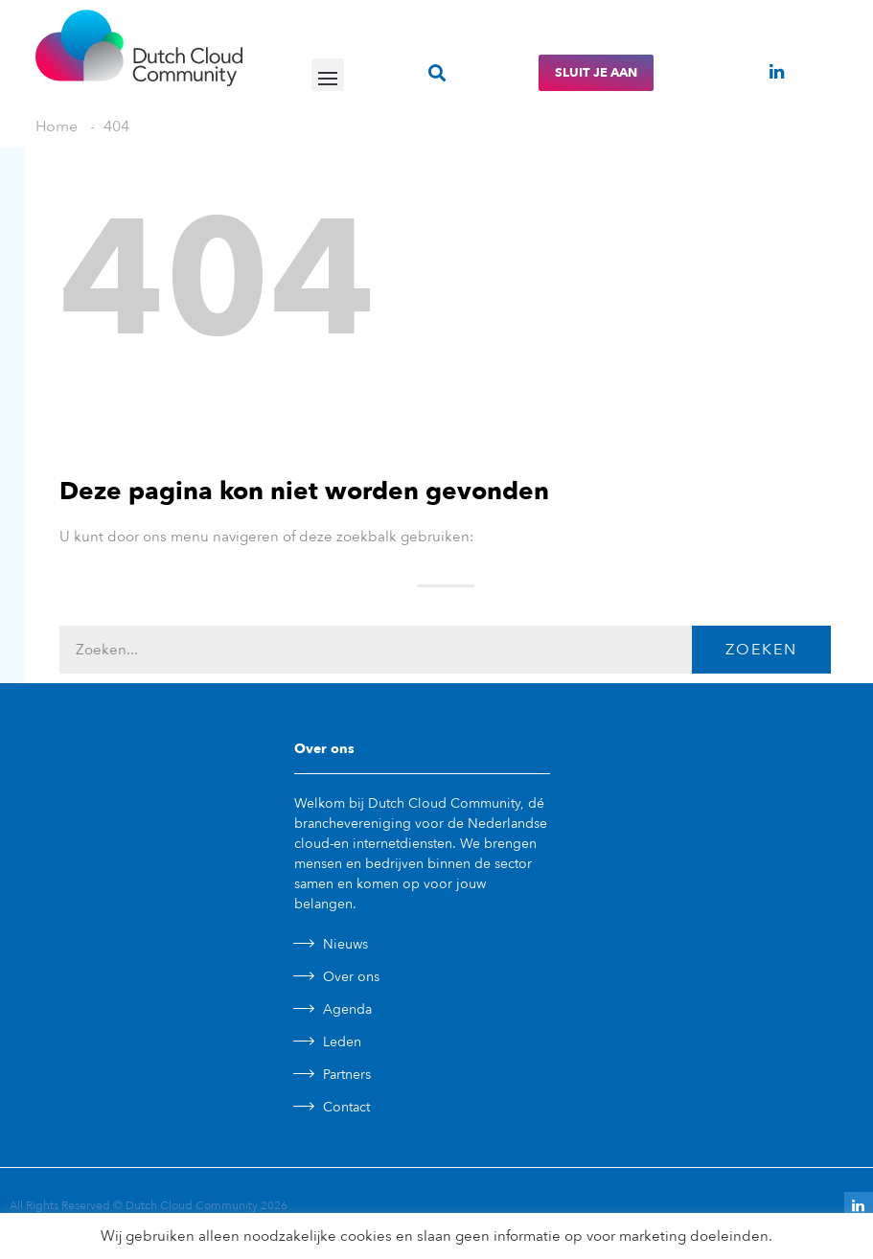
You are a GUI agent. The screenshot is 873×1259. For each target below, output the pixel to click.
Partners (347, 1074)
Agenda (347, 1009)
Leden (342, 1042)
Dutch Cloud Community (192, 1205)
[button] (327, 74)
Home (56, 126)
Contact (346, 1107)
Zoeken (761, 649)
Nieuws (345, 944)
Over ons (351, 977)
